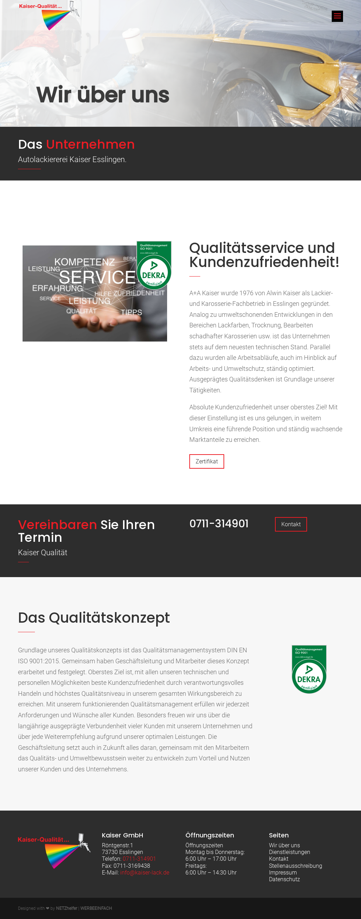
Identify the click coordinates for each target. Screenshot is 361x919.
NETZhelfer (66, 908)
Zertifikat (207, 461)
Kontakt (291, 524)
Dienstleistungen (289, 852)
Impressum (283, 872)
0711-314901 (219, 523)
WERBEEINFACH (96, 908)
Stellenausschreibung (295, 865)
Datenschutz (284, 879)
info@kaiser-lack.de (144, 872)
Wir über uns (284, 845)
